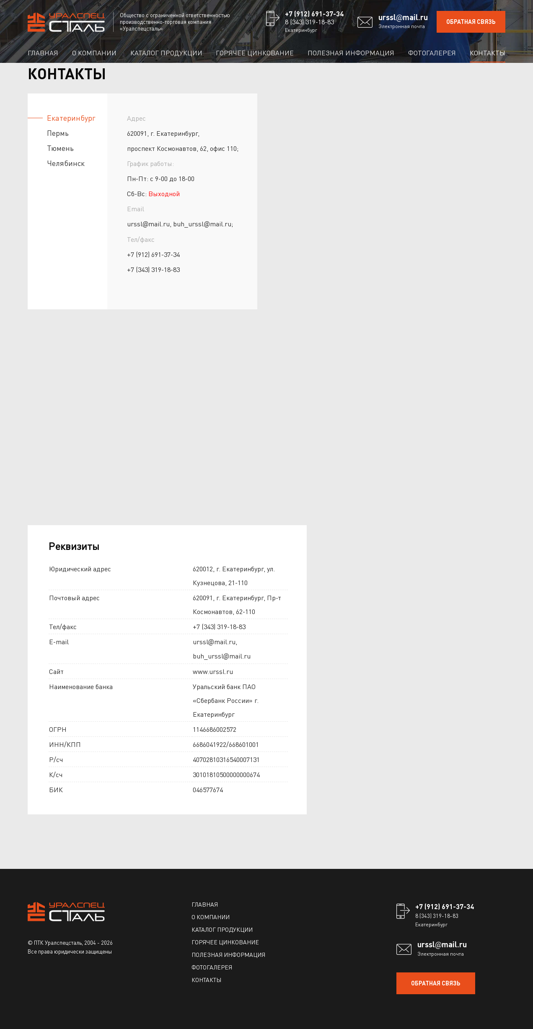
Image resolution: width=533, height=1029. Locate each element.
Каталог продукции (166, 52)
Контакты (487, 52)
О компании (94, 52)
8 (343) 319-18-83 (309, 21)
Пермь (58, 132)
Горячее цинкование (255, 52)
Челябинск (66, 163)
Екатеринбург (71, 117)
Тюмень (60, 148)
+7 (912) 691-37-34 (314, 14)
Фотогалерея (432, 52)
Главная (43, 52)
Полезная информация (351, 52)
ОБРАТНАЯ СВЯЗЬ (471, 21)
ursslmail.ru (403, 17)
